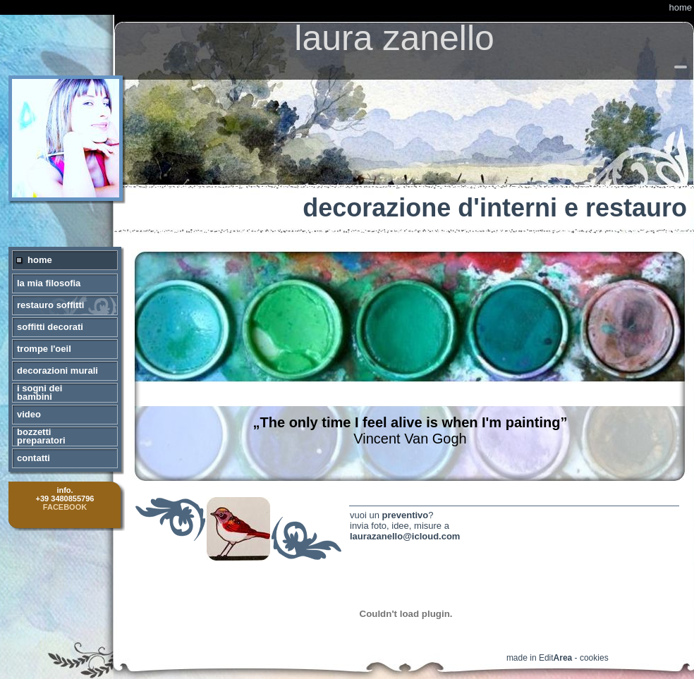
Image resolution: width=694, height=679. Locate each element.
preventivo (405, 515)
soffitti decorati (50, 327)
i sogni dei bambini (39, 392)
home (680, 7)
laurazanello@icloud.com (405, 536)
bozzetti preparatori (41, 436)
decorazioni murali (57, 370)
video (29, 414)
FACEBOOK (65, 507)
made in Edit (539, 658)
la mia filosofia (48, 283)
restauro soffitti (50, 305)
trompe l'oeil (44, 348)
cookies (594, 658)
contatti (33, 458)
